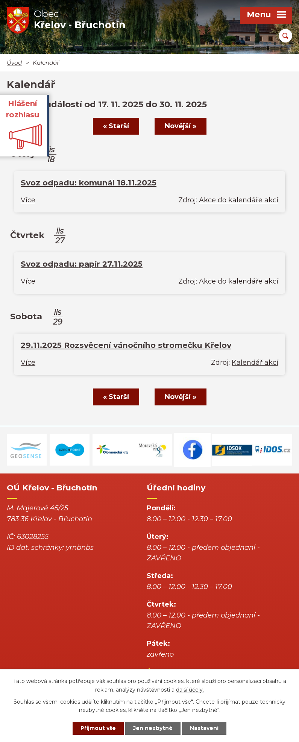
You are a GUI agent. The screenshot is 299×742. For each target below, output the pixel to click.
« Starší (116, 126)
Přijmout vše (98, 728)
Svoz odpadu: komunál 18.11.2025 (88, 182)
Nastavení (204, 728)
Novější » (180, 126)
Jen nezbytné (153, 728)
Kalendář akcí (255, 362)
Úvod (14, 62)
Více (28, 200)
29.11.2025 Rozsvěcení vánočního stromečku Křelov (126, 345)
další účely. (190, 689)
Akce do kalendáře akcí (238, 200)
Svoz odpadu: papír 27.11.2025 (82, 264)
